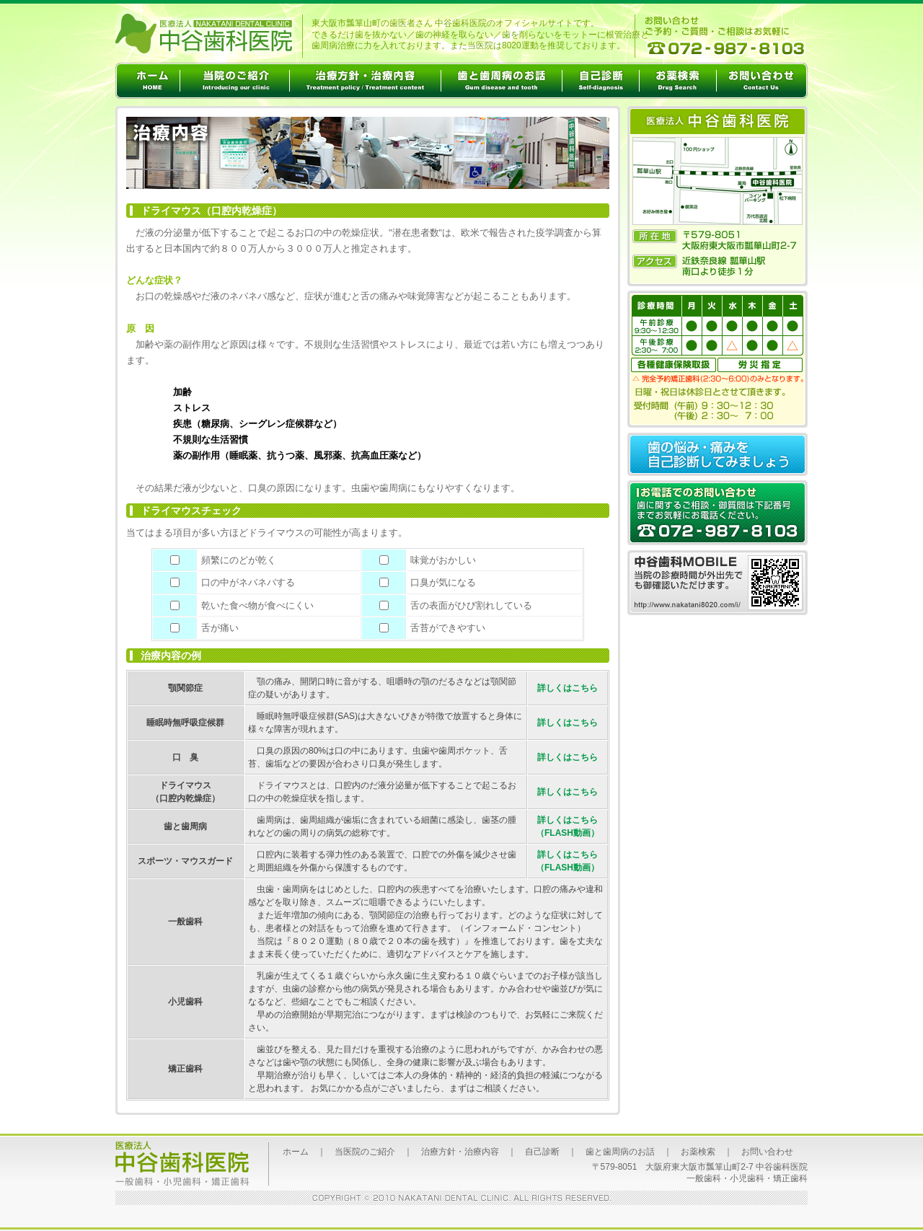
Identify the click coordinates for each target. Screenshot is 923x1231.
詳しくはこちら (567, 688)
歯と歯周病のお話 (620, 1152)
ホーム (296, 1152)
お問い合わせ (767, 1152)
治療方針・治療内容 (460, 1152)
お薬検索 (698, 1152)
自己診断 (542, 1152)
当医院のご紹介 (365, 1152)
